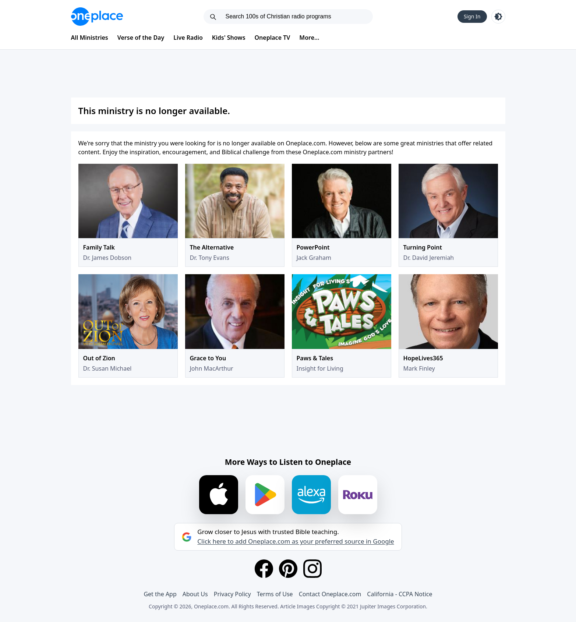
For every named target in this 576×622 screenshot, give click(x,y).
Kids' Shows (228, 37)
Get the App (160, 594)
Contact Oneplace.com (330, 594)
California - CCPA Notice (399, 594)
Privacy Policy (232, 594)
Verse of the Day (141, 37)
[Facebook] (264, 568)
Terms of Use (275, 594)
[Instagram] (312, 568)
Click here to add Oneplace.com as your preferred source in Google (295, 541)
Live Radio (188, 37)
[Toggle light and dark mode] (498, 17)
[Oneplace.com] (97, 16)
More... (309, 37)
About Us (195, 594)
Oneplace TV (272, 37)
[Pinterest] (288, 568)
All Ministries (89, 37)
